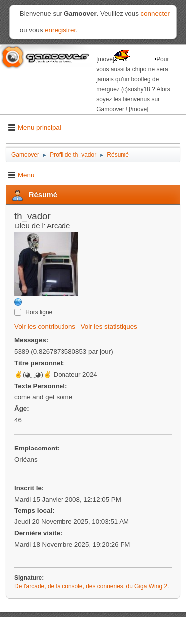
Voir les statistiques (109, 326)
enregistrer (60, 30)
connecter (155, 13)
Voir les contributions (44, 326)
